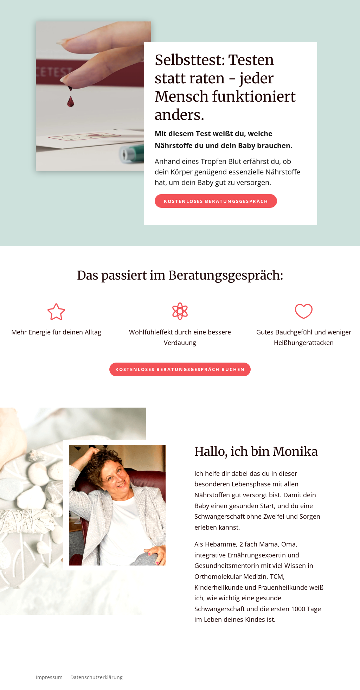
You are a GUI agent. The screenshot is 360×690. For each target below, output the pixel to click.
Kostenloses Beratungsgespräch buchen (180, 369)
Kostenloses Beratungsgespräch (216, 201)
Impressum (49, 678)
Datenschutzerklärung (96, 678)
